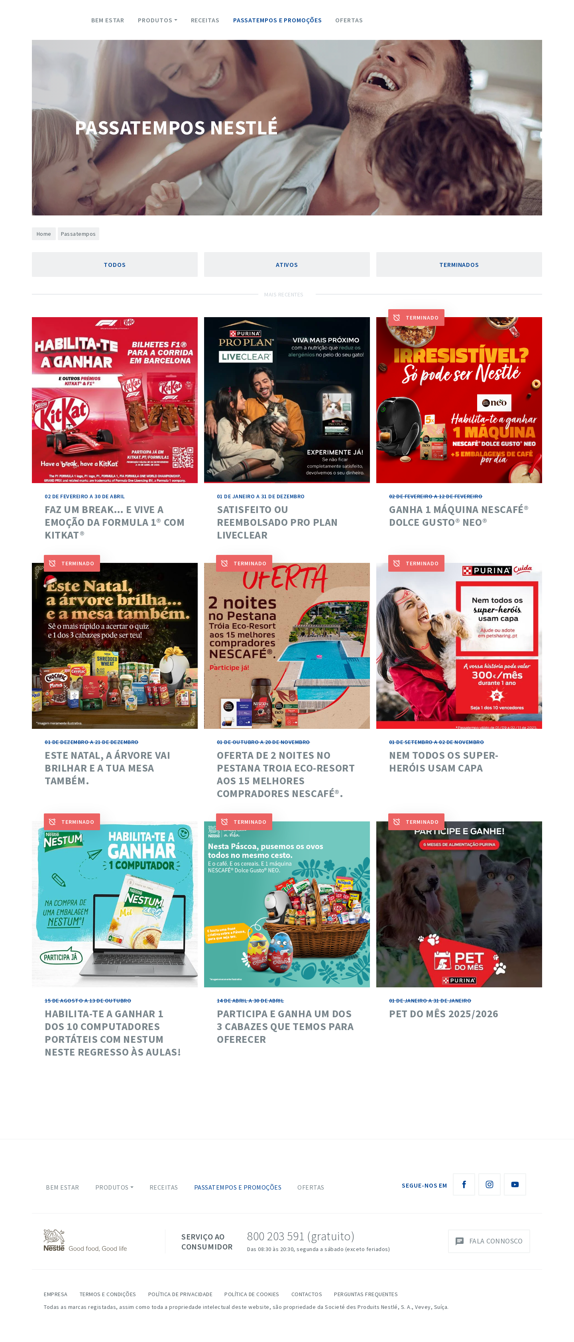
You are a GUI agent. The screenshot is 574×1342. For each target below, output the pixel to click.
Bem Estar (107, 20)
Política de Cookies (251, 1294)
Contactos (306, 1294)
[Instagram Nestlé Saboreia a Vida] (489, 1184)
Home (44, 233)
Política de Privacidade (180, 1294)
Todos (115, 264)
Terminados (459, 264)
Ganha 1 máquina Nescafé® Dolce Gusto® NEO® (459, 516)
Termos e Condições (108, 1294)
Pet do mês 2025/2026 (444, 1013)
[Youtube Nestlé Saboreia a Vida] (515, 1184)
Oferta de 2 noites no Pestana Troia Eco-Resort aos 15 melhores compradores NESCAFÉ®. (286, 774)
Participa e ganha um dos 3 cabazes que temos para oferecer (285, 1026)
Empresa (56, 1294)
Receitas (205, 20)
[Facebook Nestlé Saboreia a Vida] (464, 1184)
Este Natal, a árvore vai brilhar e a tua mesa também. (107, 767)
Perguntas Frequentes (366, 1294)
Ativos (287, 264)
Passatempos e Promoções (277, 20)
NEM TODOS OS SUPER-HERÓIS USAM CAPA (443, 761)
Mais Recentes (284, 294)
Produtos (155, 20)
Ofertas (349, 20)
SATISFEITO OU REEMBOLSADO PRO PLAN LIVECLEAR (277, 522)
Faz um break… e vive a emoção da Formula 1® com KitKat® (115, 522)
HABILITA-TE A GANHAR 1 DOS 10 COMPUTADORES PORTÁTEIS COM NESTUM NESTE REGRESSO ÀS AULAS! (113, 1032)
